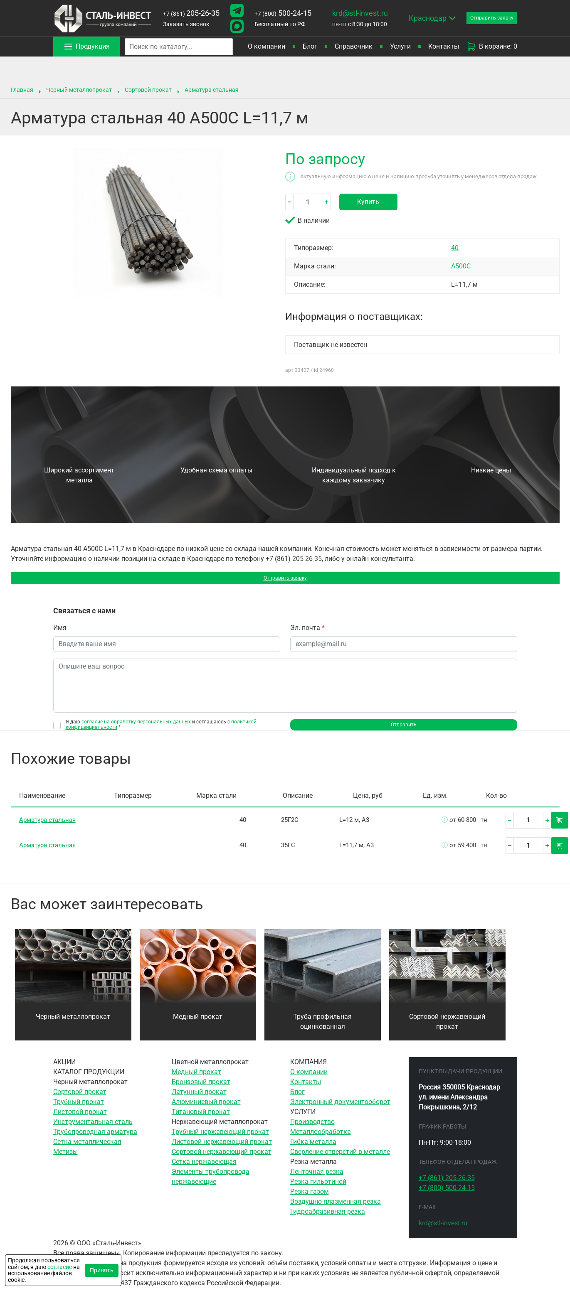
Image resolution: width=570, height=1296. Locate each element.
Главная (22, 89)
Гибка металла (313, 1149)
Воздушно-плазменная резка (335, 1209)
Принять (102, 1270)
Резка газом (309, 1199)
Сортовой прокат (148, 89)
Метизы (65, 1159)
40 (455, 248)
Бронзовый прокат (201, 1090)
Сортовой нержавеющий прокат (447, 1029)
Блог (310, 46)
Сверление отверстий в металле (340, 1159)
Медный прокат (197, 1024)
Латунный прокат (199, 1100)
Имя (60, 632)
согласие (59, 1267)
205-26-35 (191, 13)
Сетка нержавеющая (204, 1169)
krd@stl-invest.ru (357, 13)
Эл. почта (307, 632)
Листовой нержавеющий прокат (222, 1149)
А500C (461, 266)
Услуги (400, 46)
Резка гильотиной (318, 1189)
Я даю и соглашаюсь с (161, 729)
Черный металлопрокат (79, 89)
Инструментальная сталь (93, 1130)
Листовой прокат (80, 1120)
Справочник (354, 46)
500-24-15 (280, 13)
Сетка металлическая (87, 1149)
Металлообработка (320, 1140)
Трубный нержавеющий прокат (220, 1140)
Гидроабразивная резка (327, 1219)
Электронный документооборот (340, 1110)
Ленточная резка (316, 1179)
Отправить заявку (285, 580)
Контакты (443, 46)
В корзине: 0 (491, 47)
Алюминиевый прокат (206, 1110)
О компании (266, 46)
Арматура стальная (212, 89)
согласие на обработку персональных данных (136, 726)
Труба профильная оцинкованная (322, 1029)
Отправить (403, 731)
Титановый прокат (201, 1120)
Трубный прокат (78, 1110)
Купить (368, 202)
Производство (312, 1130)
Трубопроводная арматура (95, 1140)
